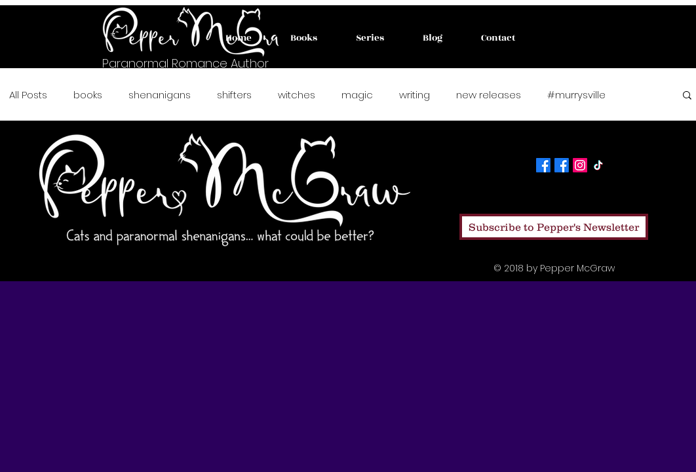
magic (357, 95)
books (87, 95)
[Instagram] (580, 165)
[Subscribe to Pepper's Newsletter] (553, 227)
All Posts (28, 95)
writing (414, 95)
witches (296, 95)
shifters (234, 95)
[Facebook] (543, 165)
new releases (488, 95)
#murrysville (576, 95)
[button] (687, 96)
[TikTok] (598, 165)
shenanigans (159, 95)
